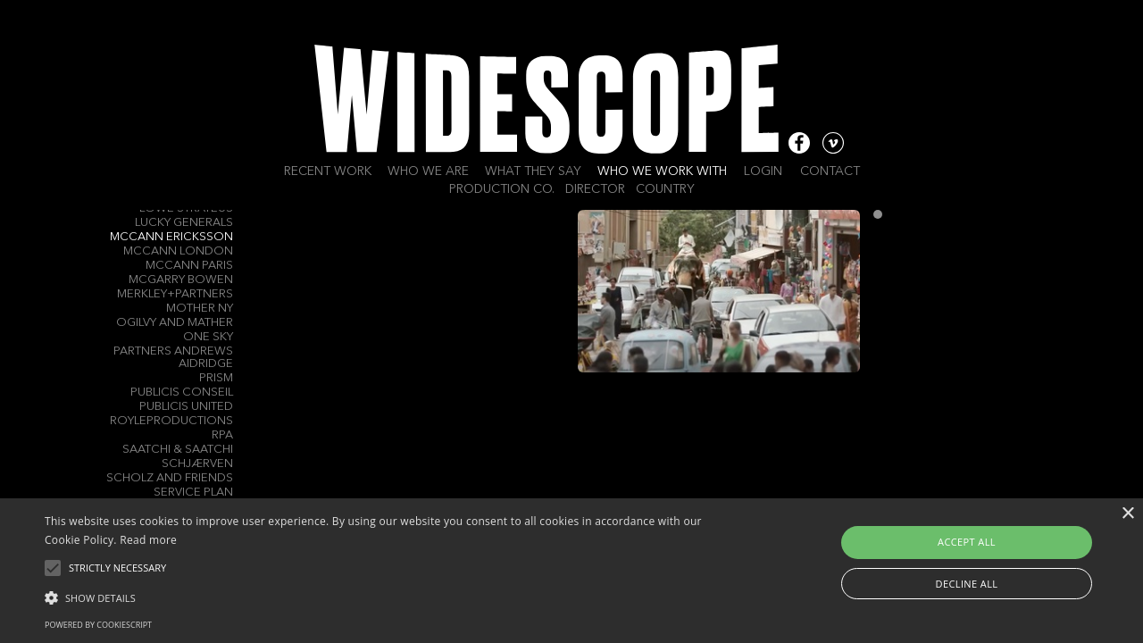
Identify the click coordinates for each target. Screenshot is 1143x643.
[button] (387, 597)
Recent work (327, 171)
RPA (222, 435)
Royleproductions (171, 421)
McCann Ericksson (171, 237)
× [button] (1127, 514)
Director (595, 189)
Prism (216, 378)
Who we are (428, 171)
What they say (533, 171)
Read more (148, 539)
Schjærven (197, 464)
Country (665, 189)
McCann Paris (189, 265)
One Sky (208, 337)
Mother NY (199, 308)
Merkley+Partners (175, 294)
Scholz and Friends (169, 478)
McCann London (178, 251)
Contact (830, 171)
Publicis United (186, 407)
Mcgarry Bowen (181, 280)
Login (763, 171)
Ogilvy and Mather (174, 323)
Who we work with (662, 171)
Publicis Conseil (181, 392)
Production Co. (502, 189)
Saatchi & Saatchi (177, 449)
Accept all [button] (967, 541)
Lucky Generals (184, 223)
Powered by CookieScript (98, 624)
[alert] (571, 570)
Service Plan (193, 492)
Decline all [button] (967, 583)
